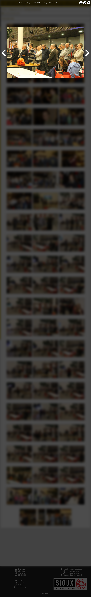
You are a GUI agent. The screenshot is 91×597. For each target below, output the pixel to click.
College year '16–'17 (32, 3)
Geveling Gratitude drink (49, 3)
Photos (20, 3)
